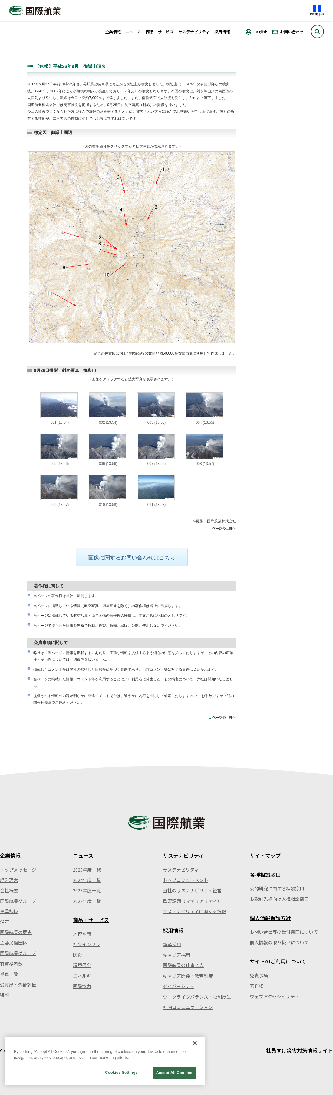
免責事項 (259, 975)
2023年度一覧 (87, 890)
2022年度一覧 (87, 901)
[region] (105, 1061)
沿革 (4, 922)
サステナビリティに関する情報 (194, 911)
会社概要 (9, 890)
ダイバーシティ (178, 986)
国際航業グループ (18, 901)
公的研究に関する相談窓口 (277, 888)
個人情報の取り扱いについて (279, 942)
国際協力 (82, 986)
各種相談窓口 (265, 874)
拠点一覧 (9, 974)
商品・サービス (159, 32)
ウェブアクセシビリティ (274, 996)
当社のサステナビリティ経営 (192, 890)
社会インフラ (86, 944)
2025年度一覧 (87, 869)
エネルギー (84, 976)
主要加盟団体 (13, 943)
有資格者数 (11, 963)
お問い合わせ (292, 32)
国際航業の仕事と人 (183, 965)
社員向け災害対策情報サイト (299, 1050)
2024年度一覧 (87, 880)
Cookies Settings (121, 1072)
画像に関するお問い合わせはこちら (131, 558)
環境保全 (82, 965)
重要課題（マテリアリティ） (192, 901)
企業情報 (113, 32)
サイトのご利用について (278, 961)
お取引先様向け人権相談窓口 (279, 899)
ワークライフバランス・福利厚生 (197, 996)
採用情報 (222, 32)
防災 (77, 955)
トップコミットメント (185, 880)
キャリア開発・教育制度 (188, 976)
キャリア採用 (176, 955)
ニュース (133, 32)
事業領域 (9, 911)
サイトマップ (265, 855)
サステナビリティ (193, 32)
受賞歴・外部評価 (18, 984)
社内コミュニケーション (188, 1007)
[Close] (195, 1043)
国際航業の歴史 (16, 932)
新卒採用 (172, 944)
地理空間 (82, 934)
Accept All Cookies (174, 1072)
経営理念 (9, 880)
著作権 (256, 986)
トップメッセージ (18, 869)
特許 (4, 995)
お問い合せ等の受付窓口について (284, 932)
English (260, 32)
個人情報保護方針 (270, 918)
